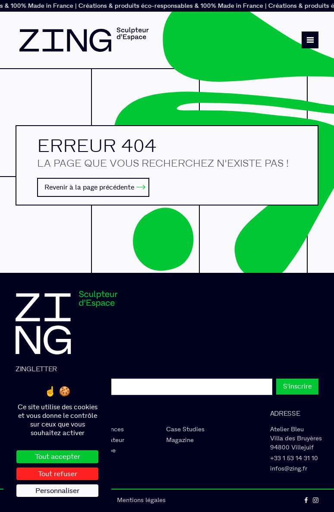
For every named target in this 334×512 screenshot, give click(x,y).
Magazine (180, 440)
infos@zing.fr (288, 469)
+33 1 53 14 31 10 (294, 458)
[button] (310, 40)
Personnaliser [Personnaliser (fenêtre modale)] (57, 490)
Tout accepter (57, 456)
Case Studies (185, 429)
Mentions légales (141, 500)
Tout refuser (57, 473)
